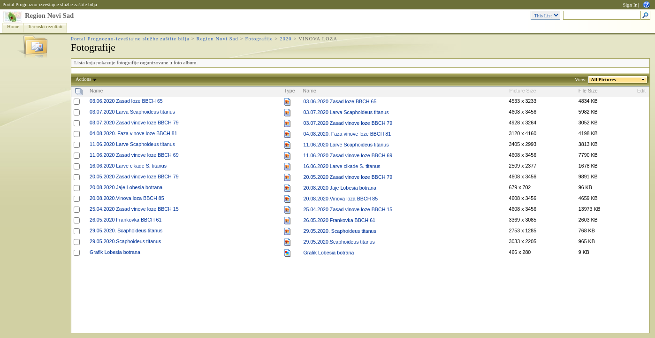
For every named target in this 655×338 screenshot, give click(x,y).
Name (96, 90)
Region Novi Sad (49, 15)
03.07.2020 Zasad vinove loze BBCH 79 (134, 122)
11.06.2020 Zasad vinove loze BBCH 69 (134, 155)
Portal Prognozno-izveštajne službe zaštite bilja (49, 4)
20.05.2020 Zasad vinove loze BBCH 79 (134, 176)
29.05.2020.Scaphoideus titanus (125, 241)
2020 (286, 38)
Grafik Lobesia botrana (115, 252)
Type (289, 90)
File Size (588, 90)
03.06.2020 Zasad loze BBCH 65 (126, 101)
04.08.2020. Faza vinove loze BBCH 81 (133, 133)
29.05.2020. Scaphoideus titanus (126, 230)
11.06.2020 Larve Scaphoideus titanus (132, 144)
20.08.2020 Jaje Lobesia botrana (126, 187)
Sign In (630, 5)
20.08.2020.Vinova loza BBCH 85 (127, 198)
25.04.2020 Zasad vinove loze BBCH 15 (134, 209)
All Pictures (603, 79)
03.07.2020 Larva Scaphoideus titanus (132, 112)
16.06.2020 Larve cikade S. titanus (128, 166)
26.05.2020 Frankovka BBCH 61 (125, 220)
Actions (83, 79)
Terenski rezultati (45, 26)
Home (13, 26)
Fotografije (259, 38)
